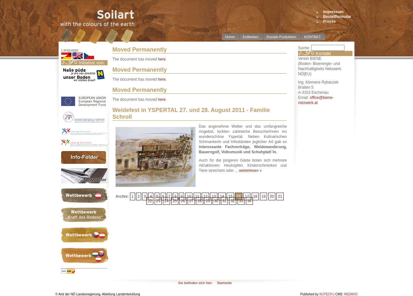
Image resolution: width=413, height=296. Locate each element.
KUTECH (326, 294)
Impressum (333, 12)
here (162, 59)
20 (272, 196)
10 (189, 196)
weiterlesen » (250, 170)
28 (200, 201)
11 (197, 196)
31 (224, 201)
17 (247, 196)
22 (150, 201)
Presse (329, 21)
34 (249, 201)
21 (280, 196)
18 (255, 196)
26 (183, 201)
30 (216, 201)
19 (263, 196)
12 (205, 196)
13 (214, 196)
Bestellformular (337, 16)
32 (233, 201)
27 (191, 201)
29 (208, 201)
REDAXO (351, 294)
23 (158, 201)
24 (166, 201)
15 (230, 196)
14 (222, 196)
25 (175, 201)
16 (239, 196)
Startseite (224, 283)
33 (241, 201)
